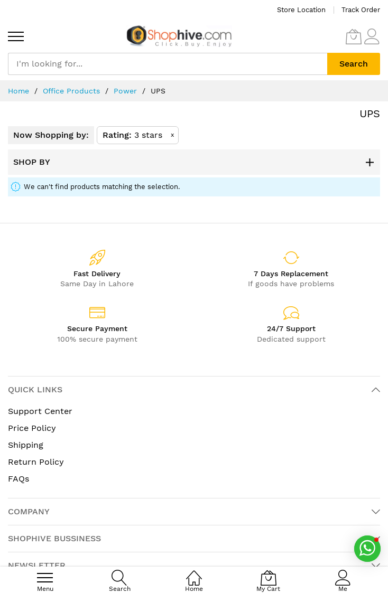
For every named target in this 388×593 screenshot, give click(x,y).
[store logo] (179, 36)
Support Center (40, 411)
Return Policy (36, 462)
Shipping (25, 445)
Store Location (301, 10)
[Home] (194, 572)
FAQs (18, 479)
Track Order (360, 10)
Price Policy (32, 428)
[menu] (16, 36)
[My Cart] (354, 36)
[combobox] (167, 64)
